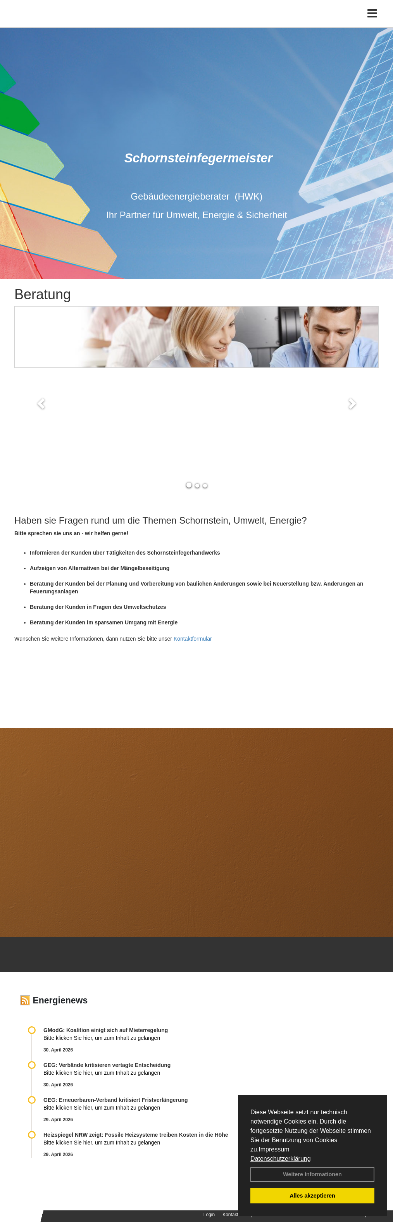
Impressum (274, 1149)
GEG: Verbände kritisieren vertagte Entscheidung (107, 1065)
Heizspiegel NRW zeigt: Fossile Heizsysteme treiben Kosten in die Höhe (135, 1135)
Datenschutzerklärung (280, 1158)
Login (209, 1214)
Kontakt (230, 1214)
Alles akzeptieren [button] (312, 1196)
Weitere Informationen (312, 1174)
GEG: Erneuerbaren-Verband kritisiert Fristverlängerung (116, 1100)
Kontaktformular (193, 639)
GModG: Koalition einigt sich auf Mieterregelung (105, 1030)
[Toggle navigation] (372, 22)
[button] (41, 403)
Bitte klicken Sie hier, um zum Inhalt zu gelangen (101, 1038)
